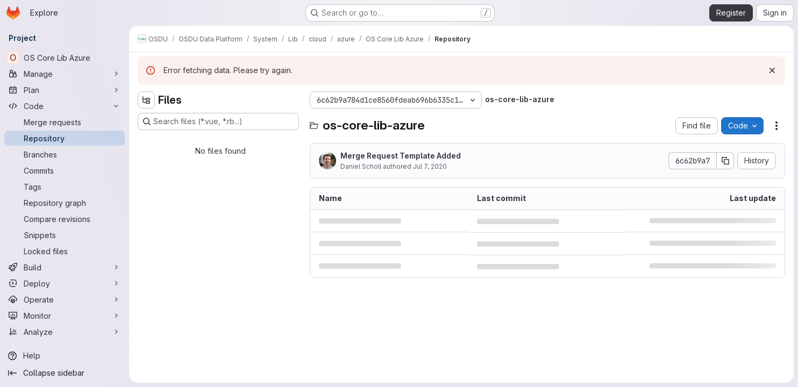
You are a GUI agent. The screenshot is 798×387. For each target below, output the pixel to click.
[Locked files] (64, 251)
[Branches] (64, 154)
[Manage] (64, 73)
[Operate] (64, 299)
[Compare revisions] (64, 218)
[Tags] (64, 186)
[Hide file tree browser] (146, 100)
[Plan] (64, 89)
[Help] (64, 355)
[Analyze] (64, 331)
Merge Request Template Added (400, 155)
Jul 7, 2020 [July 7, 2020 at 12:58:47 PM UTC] (430, 166)
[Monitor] (64, 315)
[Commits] (64, 170)
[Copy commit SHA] (725, 160)
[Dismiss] (772, 70)
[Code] (64, 105)
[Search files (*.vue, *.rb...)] (218, 121)
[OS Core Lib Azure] (64, 57)
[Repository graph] (64, 202)
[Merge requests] (64, 122)
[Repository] (64, 138)
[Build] (64, 267)
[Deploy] (64, 283)
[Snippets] (64, 234)
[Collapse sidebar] (64, 373)
